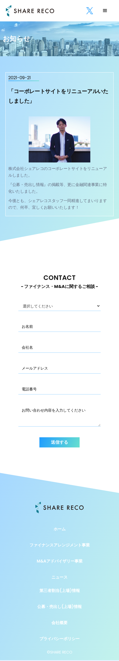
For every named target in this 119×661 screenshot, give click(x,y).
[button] (105, 11)
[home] (30, 11)
